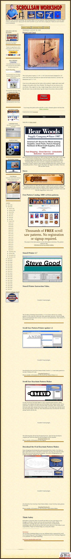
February (11, 210)
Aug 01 (10, 223)
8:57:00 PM (35, 111)
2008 (9, 206)
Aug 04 (10, 226)
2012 (9, 264)
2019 (9, 276)
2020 (9, 278)
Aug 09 (10, 230)
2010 (9, 260)
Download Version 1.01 (44, 438)
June (10, 217)
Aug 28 (10, 248)
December (11, 257)
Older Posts (62, 116)
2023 (9, 283)
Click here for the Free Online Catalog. (44, 245)
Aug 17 (10, 237)
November (11, 255)
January (10, 208)
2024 (9, 285)
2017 (9, 273)
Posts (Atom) (33, 122)
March (10, 212)
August (10, 221)
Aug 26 (10, 246)
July (10, 219)
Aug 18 (10, 239)
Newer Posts (26, 116)
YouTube (46, 27)
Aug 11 (10, 231)
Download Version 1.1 (44, 373)
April (10, 213)
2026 (9, 289)
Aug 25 (10, 244)
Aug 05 (10, 228)
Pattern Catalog (26, 27)
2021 (9, 280)
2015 (9, 269)
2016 (9, 271)
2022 (9, 282)
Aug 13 (10, 233)
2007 (9, 205)
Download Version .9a (43, 507)
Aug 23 (10, 242)
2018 (9, 274)
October (11, 253)
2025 (9, 287)
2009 (9, 258)
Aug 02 (10, 224)
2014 (9, 267)
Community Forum (37, 27)
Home (44, 116)
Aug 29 (10, 249)
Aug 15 (10, 235)
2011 (9, 262)
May (10, 215)
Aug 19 (10, 240)
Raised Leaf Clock (29, 33)
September (11, 251)
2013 (9, 265)
